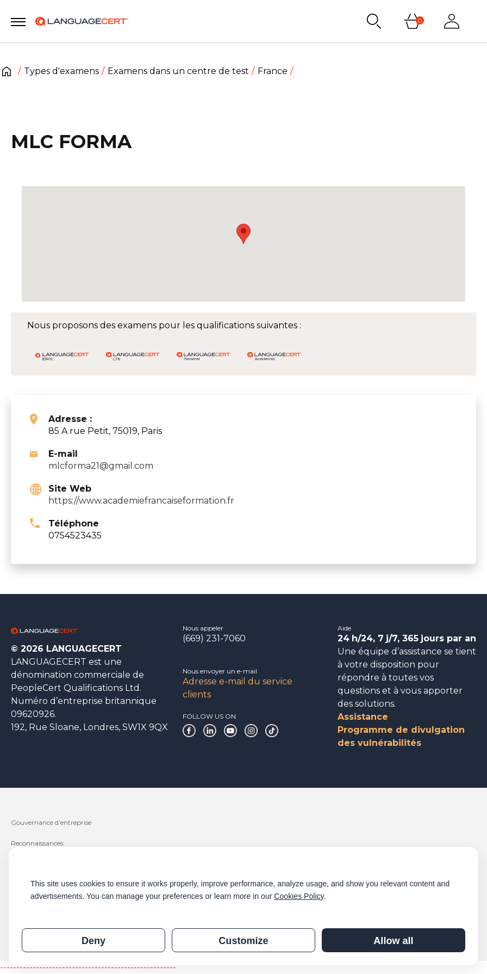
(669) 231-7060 (214, 638)
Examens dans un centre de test (178, 71)
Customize (243, 940)
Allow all (393, 940)
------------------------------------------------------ (88, 967)
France (273, 71)
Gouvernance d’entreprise (51, 822)
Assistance (363, 717)
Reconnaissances (37, 843)
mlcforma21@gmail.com (100, 466)
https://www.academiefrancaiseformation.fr (141, 500)
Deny (93, 940)
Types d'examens (61, 71)
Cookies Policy (298, 896)
